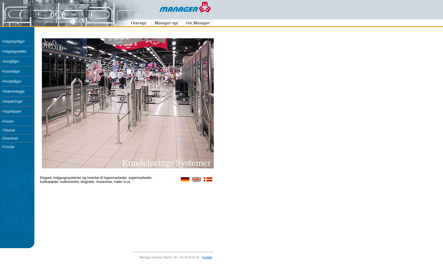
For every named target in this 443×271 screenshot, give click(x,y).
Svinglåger (11, 61)
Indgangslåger (14, 41)
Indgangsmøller (15, 51)
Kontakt (207, 257)
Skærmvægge (13, 91)
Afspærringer (13, 101)
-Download (9, 138)
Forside (8, 147)
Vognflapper (12, 111)
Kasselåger (11, 71)
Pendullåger (12, 81)
